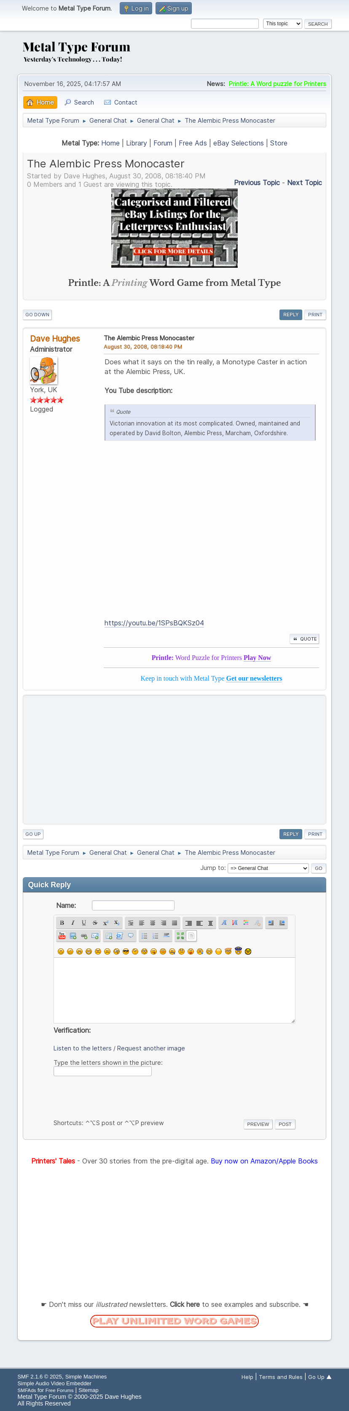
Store (278, 143)
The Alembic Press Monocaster (149, 338)
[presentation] (118, 1096)
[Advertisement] (174, 760)
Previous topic (257, 182)
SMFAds (26, 1390)
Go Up (33, 834)
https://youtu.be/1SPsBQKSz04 (154, 623)
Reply (290, 315)
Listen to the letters (83, 1048)
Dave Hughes (55, 339)
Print (315, 315)
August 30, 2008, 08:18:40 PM (143, 346)
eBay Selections (238, 143)
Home (110, 143)
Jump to (212, 867)
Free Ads (193, 143)
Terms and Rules (281, 1376)
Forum (162, 143)
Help (247, 1376)
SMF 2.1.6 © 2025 (39, 1376)
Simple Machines (86, 1376)
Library (136, 143)
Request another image (151, 1048)
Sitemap (88, 1390)
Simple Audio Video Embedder (54, 1383)
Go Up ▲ (320, 1376)
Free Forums (60, 1390)
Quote (304, 639)
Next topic (304, 182)
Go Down (37, 315)
